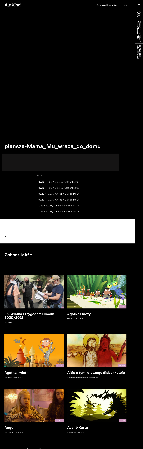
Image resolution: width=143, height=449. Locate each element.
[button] (5, 236)
